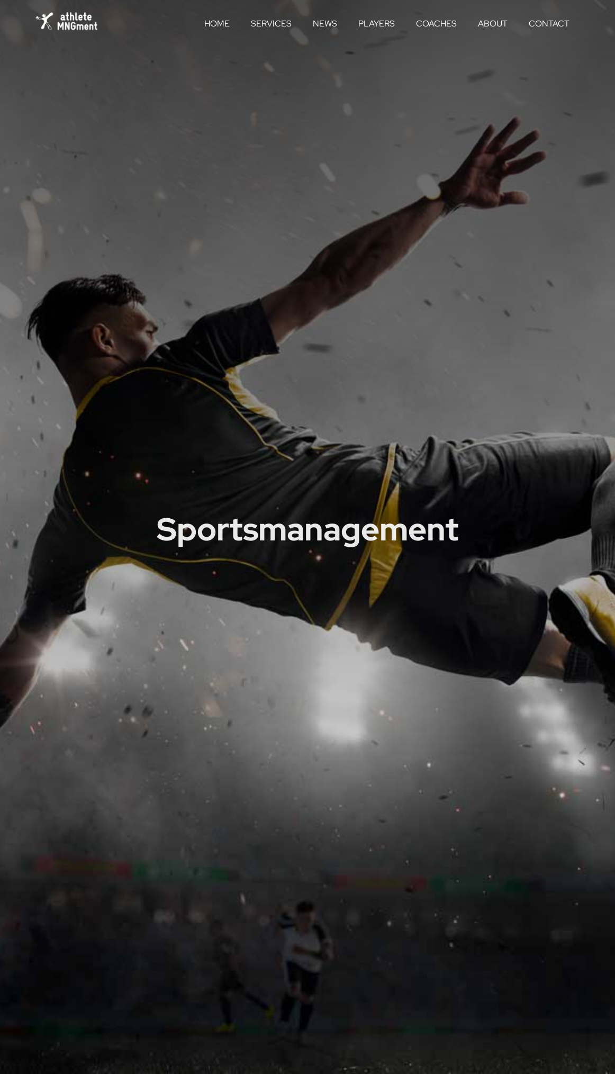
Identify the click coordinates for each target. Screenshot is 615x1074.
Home (217, 23)
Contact (549, 23)
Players (376, 23)
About (493, 23)
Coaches (436, 23)
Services (271, 23)
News (325, 23)
